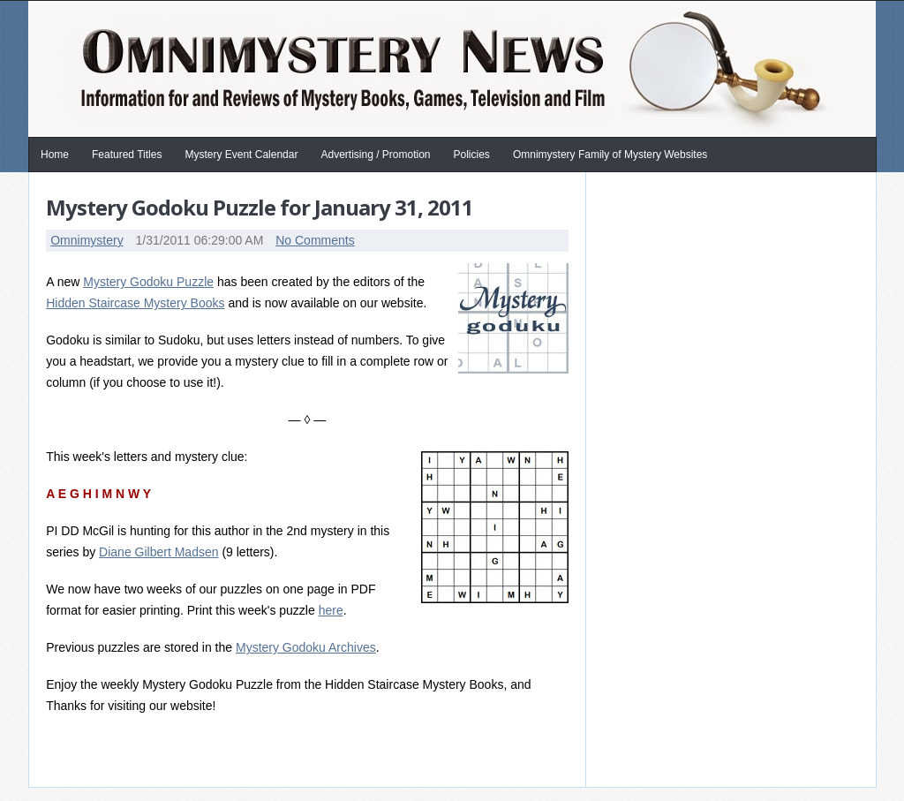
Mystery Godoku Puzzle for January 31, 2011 (259, 207)
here (331, 610)
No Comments (314, 240)
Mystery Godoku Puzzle (148, 282)
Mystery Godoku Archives (306, 647)
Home (55, 154)
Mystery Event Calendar (241, 154)
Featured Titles (127, 154)
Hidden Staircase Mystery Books (135, 303)
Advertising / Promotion (375, 154)
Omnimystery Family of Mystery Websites (610, 154)
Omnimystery (86, 240)
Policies (472, 154)
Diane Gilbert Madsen (158, 552)
